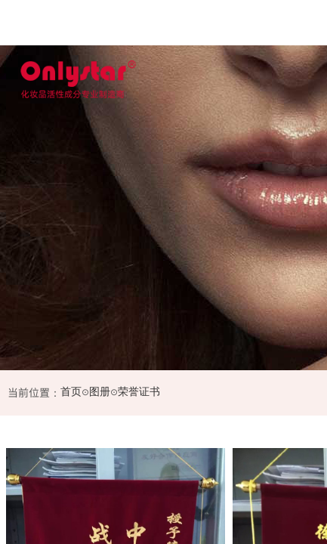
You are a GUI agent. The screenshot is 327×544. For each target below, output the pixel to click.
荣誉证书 (139, 391)
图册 (99, 391)
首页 (71, 391)
